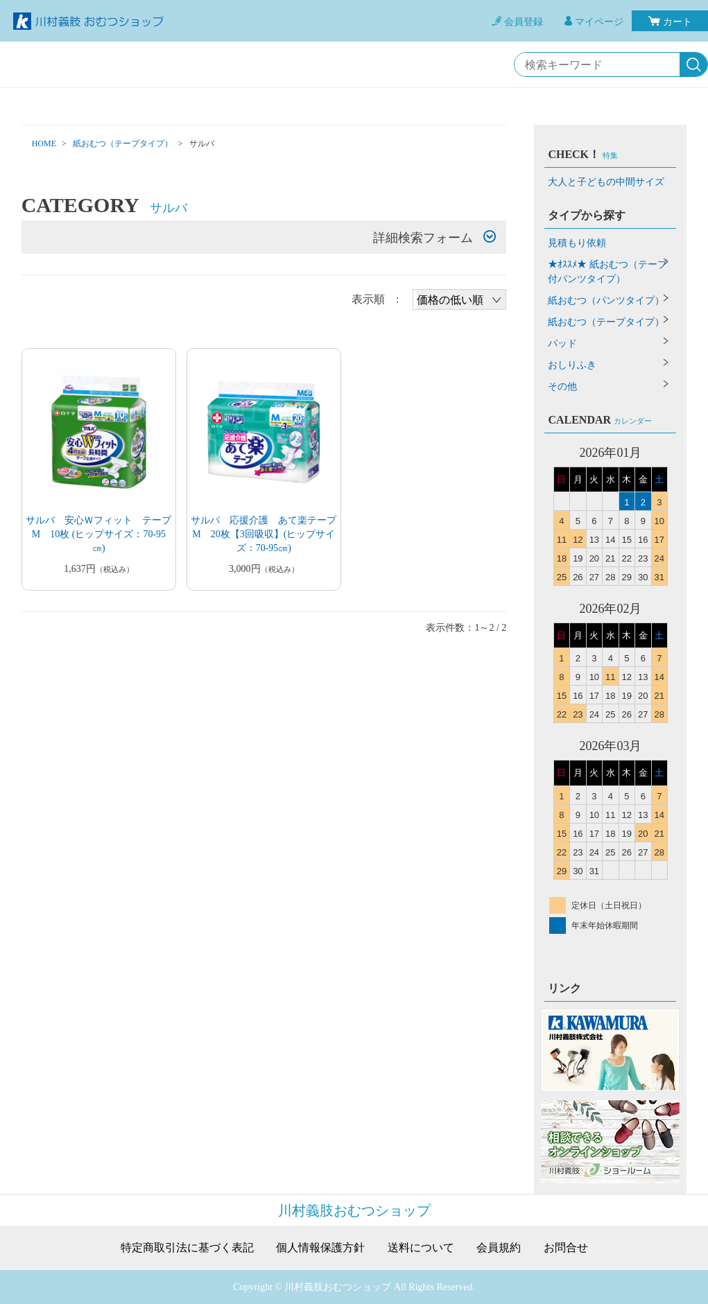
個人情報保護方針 (320, 1247)
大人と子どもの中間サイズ (606, 182)
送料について (421, 1247)
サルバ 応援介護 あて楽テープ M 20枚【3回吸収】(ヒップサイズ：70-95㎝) (268, 534)
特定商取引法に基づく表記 (187, 1247)
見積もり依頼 (577, 243)
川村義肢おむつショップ (354, 1210)
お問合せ (566, 1247)
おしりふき (572, 365)
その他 (562, 386)
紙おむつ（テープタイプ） (123, 143)
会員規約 (498, 1247)
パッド (562, 343)
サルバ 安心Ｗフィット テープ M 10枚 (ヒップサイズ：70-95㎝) (103, 534)
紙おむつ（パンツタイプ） (606, 300)
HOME (44, 143)
